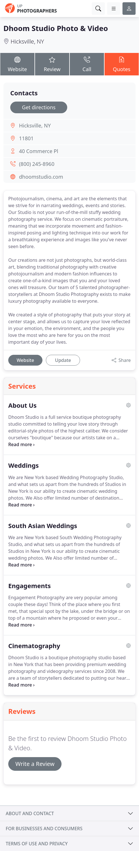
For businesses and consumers (44, 828)
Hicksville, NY (27, 41)
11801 (26, 138)
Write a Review (34, 764)
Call (86, 64)
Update (63, 360)
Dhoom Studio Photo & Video (55, 28)
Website (17, 64)
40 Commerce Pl (38, 151)
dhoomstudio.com (41, 176)
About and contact (30, 813)
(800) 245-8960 (36, 163)
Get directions (39, 107)
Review (52, 64)
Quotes (121, 64)
